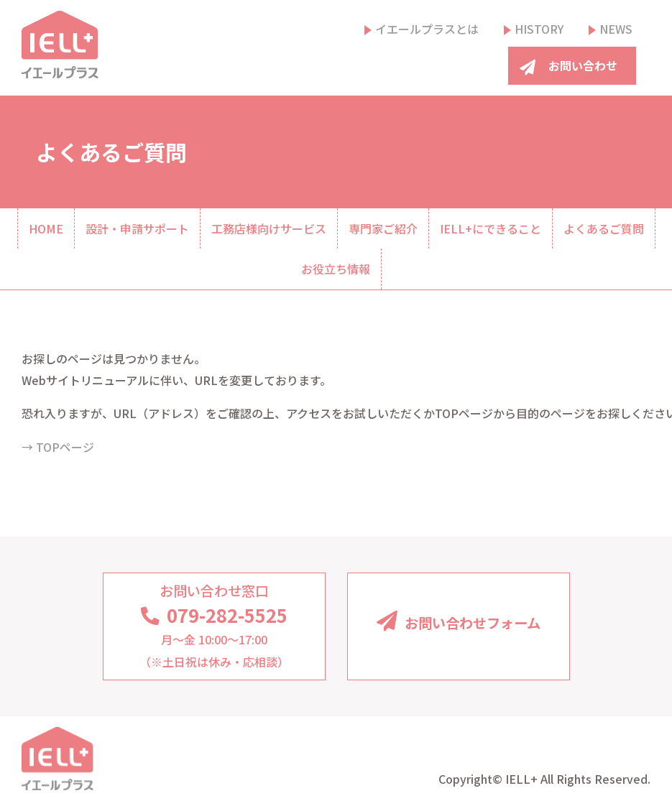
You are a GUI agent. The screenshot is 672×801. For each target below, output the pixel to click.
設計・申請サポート (137, 228)
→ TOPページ (58, 446)
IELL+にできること (490, 228)
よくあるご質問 (603, 228)
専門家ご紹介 (383, 228)
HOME (46, 228)
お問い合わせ (582, 65)
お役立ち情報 (335, 268)
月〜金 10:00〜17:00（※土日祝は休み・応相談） (214, 625)
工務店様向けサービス (268, 228)
